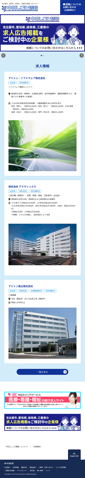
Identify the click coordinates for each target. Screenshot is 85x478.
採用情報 (16, 467)
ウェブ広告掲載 (61, 467)
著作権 (32, 470)
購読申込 (24, 467)
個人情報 (40, 470)
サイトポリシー (22, 470)
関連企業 (33, 467)
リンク (48, 470)
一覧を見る (42, 371)
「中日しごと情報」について (16, 446)
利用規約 (37, 446)
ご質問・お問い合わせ (45, 467)
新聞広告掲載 (10, 470)
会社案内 (7, 467)
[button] (3, 55)
